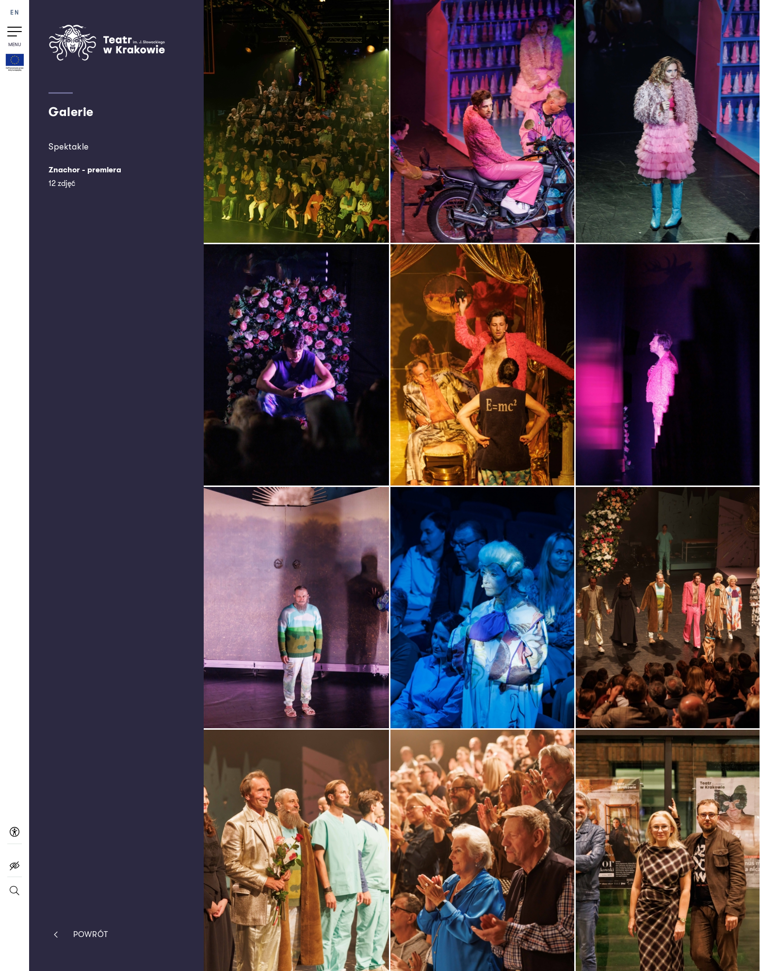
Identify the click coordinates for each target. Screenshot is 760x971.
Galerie (71, 112)
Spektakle (69, 146)
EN (14, 13)
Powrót (78, 934)
